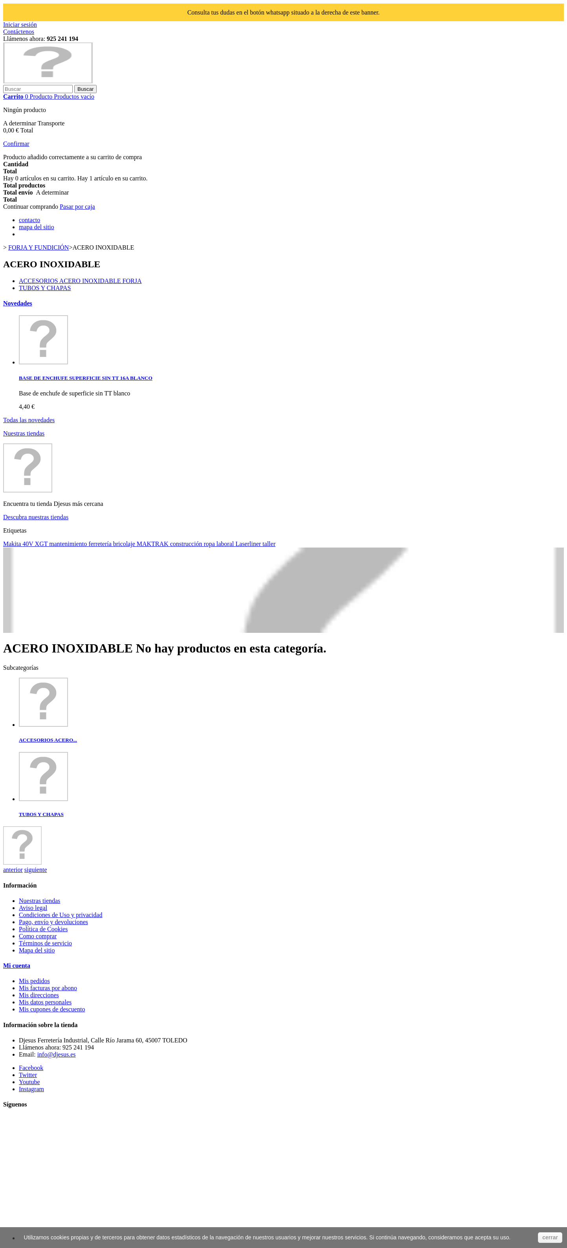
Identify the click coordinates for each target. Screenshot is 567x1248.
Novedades (17, 303)
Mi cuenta (16, 965)
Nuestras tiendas (23, 433)
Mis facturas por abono (48, 988)
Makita (12, 543)
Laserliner (248, 543)
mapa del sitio (36, 227)
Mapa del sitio (37, 950)
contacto (29, 220)
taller (268, 543)
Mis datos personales (45, 1002)
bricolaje (125, 543)
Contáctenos (18, 31)
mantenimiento (68, 543)
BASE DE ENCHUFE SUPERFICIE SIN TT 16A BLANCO (85, 378)
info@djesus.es (56, 1054)
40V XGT (35, 543)
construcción (187, 543)
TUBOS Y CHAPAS (45, 288)
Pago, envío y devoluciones (53, 922)
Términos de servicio (45, 943)
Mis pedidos (34, 981)
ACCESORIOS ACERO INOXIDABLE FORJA (80, 281)
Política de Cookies (43, 929)
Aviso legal (33, 907)
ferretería (100, 543)
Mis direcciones (39, 995)
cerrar (550, 1237)
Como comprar (38, 936)
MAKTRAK (153, 543)
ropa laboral (219, 543)
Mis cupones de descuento (52, 1009)
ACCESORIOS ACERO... (48, 740)
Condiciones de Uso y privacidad (60, 915)
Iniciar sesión (20, 24)
